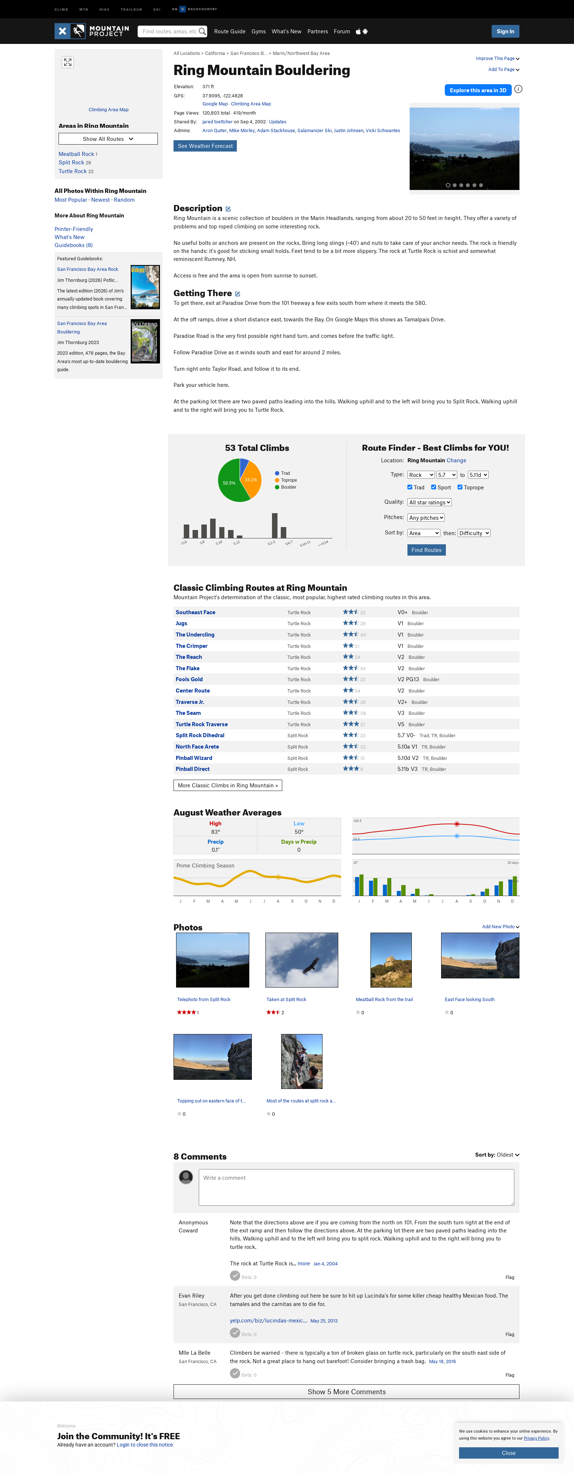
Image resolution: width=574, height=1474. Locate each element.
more (304, 1257)
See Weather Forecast (205, 145)
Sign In (505, 31)
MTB (84, 9)
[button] (417, 143)
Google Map (215, 104)
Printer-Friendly (74, 228)
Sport (441, 481)
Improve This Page (497, 58)
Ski (157, 9)
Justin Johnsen (349, 130)
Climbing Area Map (108, 109)
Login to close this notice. (145, 1445)
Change (456, 454)
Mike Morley (242, 130)
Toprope (471, 481)
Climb (61, 9)
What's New (287, 31)
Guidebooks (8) (74, 245)
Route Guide (230, 31)
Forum (342, 31)
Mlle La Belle (194, 1347)
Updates (277, 121)
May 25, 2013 (324, 1315)
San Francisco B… (249, 53)
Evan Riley (191, 1290)
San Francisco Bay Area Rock (87, 269)
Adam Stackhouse (276, 130)
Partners (318, 31)
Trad (416, 481)
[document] (509, 1443)
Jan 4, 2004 (325, 1258)
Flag (510, 1271)
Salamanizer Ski (314, 130)
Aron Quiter (214, 130)
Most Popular (71, 199)
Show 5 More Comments (347, 1386)
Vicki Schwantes (383, 130)
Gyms (258, 31)
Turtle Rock (73, 171)
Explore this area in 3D (485, 87)
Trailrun (131, 9)
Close (509, 1452)
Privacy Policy (536, 1438)
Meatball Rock (76, 153)
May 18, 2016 (442, 1355)
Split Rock (71, 162)
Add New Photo (500, 920)
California (215, 53)
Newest (100, 199)
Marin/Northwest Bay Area (301, 53)
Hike (105, 9)
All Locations (187, 53)
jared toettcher (217, 121)
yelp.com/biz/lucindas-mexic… (268, 1314)
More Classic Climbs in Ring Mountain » (228, 779)
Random (124, 199)
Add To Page (503, 69)
